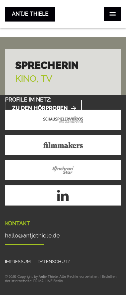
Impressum (18, 261)
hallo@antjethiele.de (32, 235)
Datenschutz (54, 261)
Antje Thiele (30, 14)
